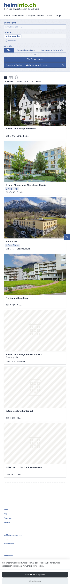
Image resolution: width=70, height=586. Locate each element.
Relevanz (8, 81)
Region (7, 32)
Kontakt (7, 523)
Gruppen (31, 15)
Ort (32, 81)
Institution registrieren (13, 535)
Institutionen (18, 15)
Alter (9, 50)
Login (58, 15)
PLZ (26, 81)
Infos (49, 15)
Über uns (8, 518)
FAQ (5, 514)
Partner (40, 15)
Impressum (8, 556)
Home (7, 15)
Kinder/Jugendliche (26, 50)
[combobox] (35, 36)
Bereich (8, 46)
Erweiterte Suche (14, 65)
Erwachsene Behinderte (52, 50)
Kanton (19, 81)
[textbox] (43, 36)
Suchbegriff (10, 23)
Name (38, 81)
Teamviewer (9, 544)
